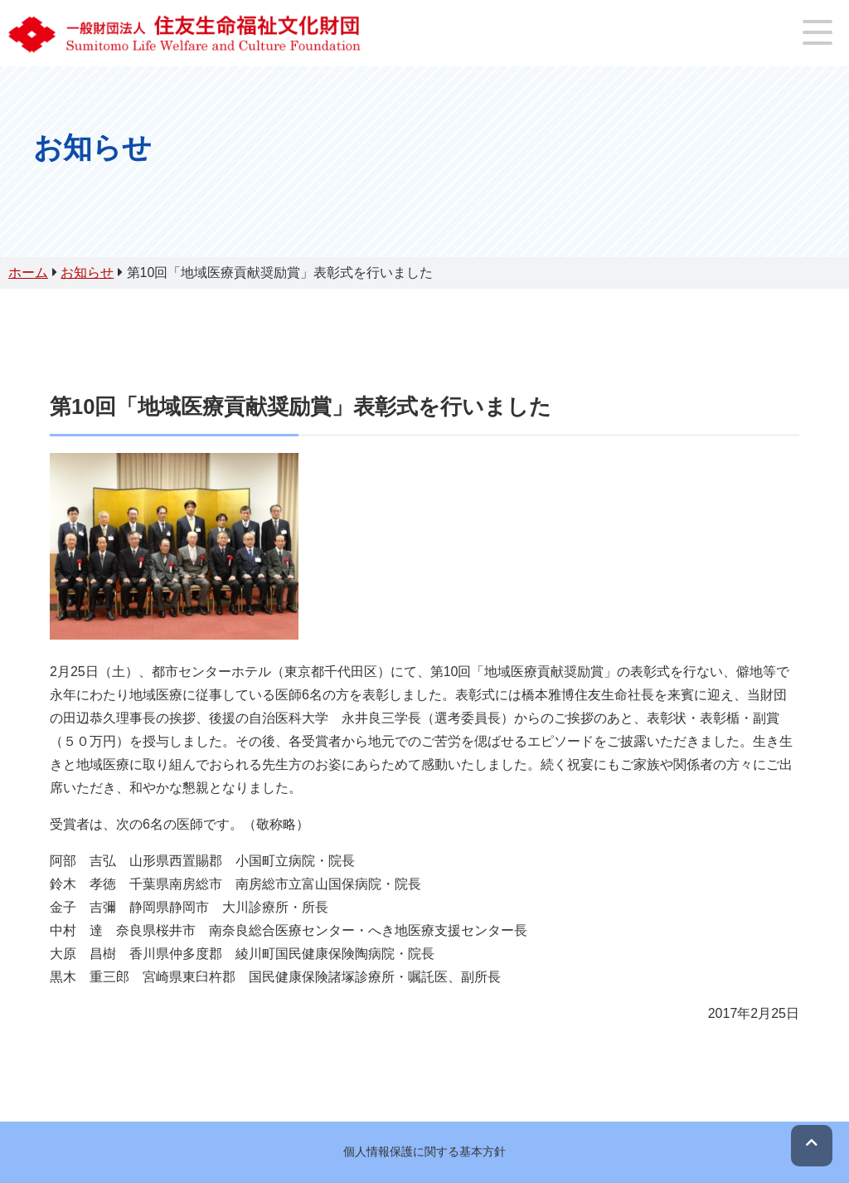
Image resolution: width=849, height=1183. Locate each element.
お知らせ (87, 272)
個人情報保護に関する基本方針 (424, 1151)
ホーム (28, 272)
